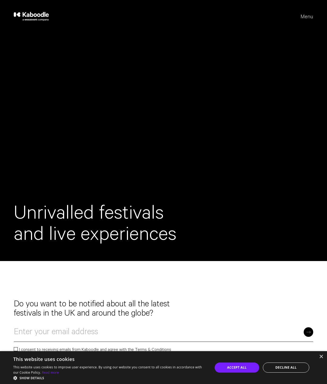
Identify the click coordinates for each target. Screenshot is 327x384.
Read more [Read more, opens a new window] (50, 372)
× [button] (321, 357)
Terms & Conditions (153, 350)
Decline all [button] (286, 367)
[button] (110, 377)
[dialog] (163, 367)
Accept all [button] (237, 367)
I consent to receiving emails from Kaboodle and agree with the (92, 350)
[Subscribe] (308, 332)
